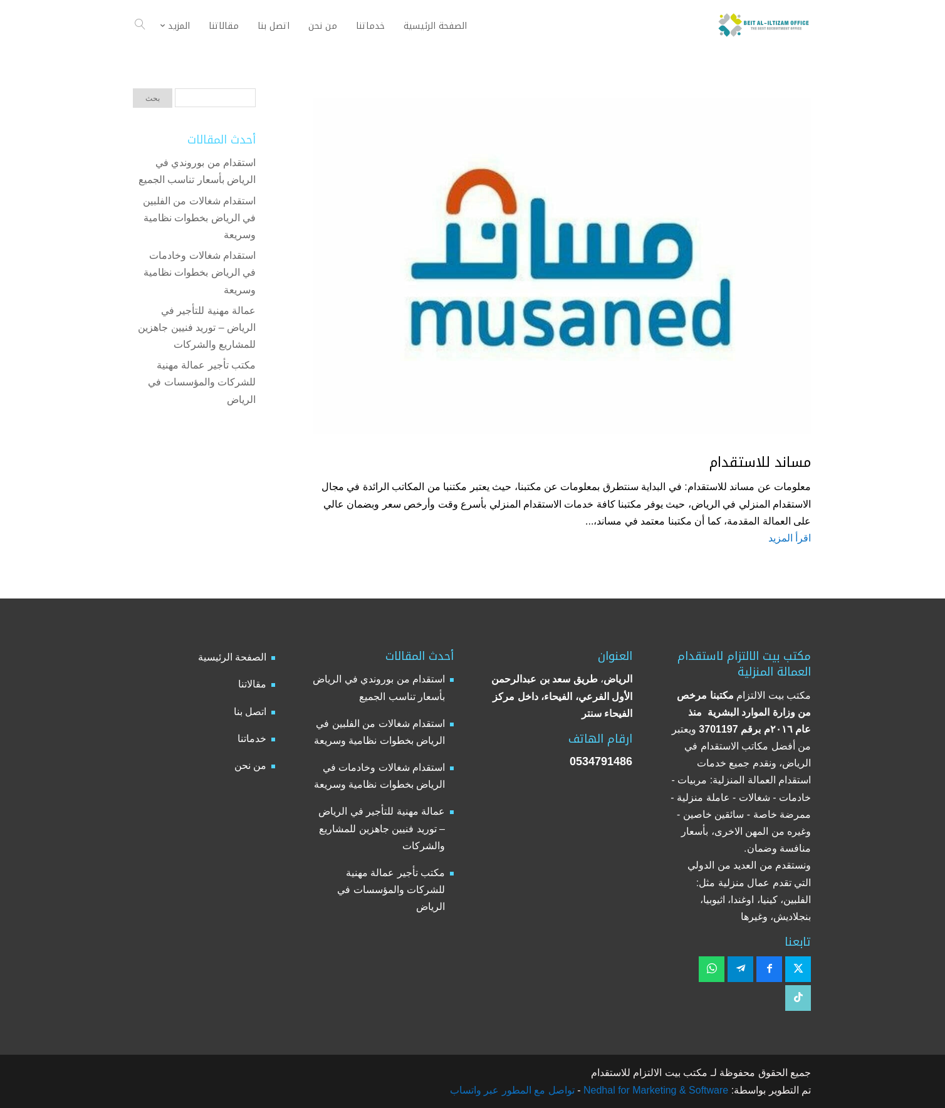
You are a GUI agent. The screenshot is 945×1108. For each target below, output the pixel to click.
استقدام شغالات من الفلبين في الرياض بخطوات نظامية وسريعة (199, 218)
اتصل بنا (250, 711)
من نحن (250, 765)
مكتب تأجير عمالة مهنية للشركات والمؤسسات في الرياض (202, 382)
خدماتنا (252, 738)
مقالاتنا (252, 684)
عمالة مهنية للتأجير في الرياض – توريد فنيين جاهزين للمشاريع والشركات (197, 327)
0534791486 (601, 761)
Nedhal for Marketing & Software (655, 1090)
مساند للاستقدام (760, 462)
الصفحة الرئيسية (232, 657)
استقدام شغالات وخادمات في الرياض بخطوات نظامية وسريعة (200, 272)
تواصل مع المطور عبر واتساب (512, 1090)
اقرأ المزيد (789, 538)
